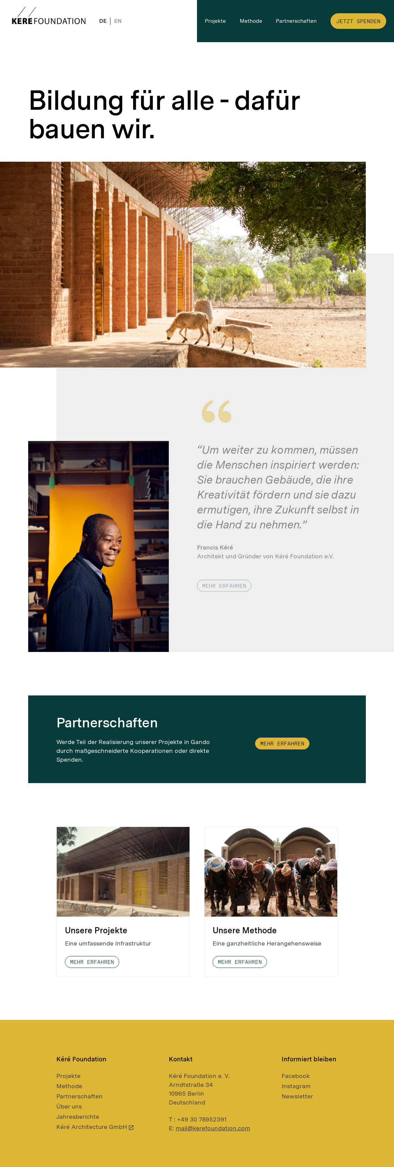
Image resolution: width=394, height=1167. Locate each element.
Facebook (296, 1075)
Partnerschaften (79, 1096)
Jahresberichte (77, 1116)
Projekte (68, 1075)
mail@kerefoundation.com (213, 1128)
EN (118, 21)
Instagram (296, 1086)
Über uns (69, 1106)
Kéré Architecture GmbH (95, 1126)
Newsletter (297, 1096)
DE (103, 21)
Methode (69, 1086)
